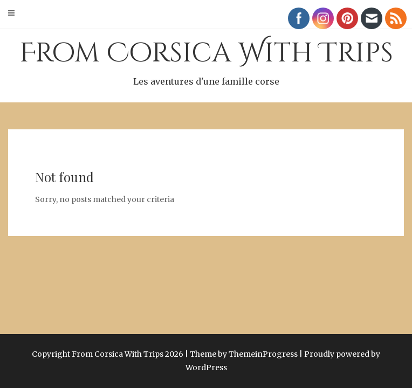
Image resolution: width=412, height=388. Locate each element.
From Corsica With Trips (206, 62)
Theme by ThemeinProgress (244, 354)
